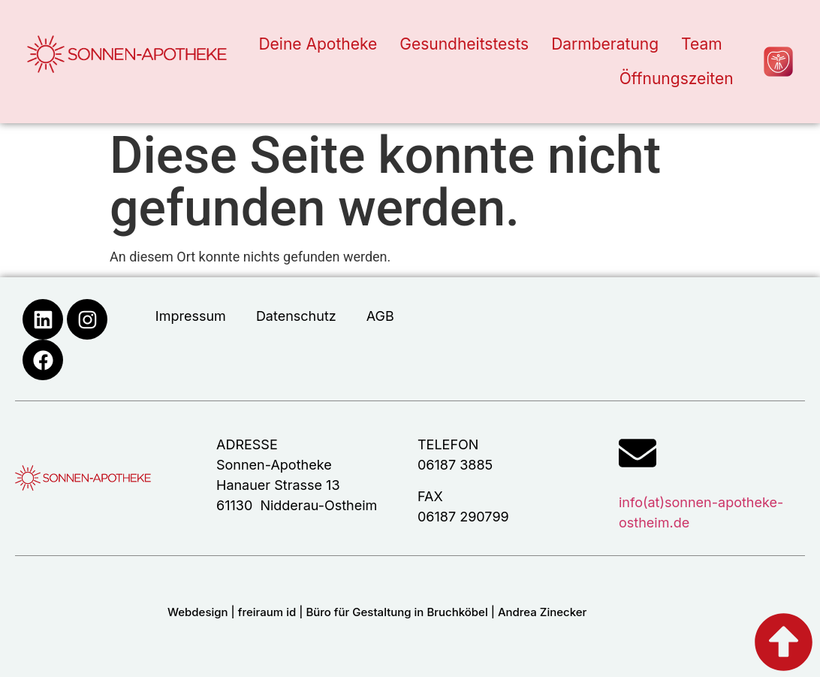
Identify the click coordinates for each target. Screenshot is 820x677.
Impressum (190, 316)
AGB (380, 316)
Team (701, 44)
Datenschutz (296, 316)
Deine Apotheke (317, 44)
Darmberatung (605, 44)
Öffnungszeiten (677, 78)
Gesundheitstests (464, 44)
